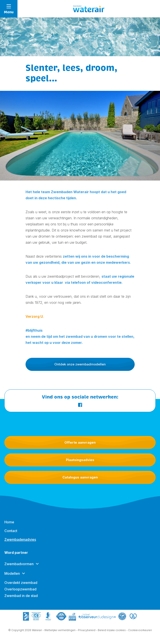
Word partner (16, 555)
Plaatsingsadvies (80, 460)
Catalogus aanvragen (80, 477)
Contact (10, 534)
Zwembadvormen (19, 567)
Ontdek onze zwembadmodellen (80, 364)
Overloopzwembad (20, 592)
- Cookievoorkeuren (139, 630)
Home (9, 525)
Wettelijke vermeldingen (60, 630)
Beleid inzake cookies (112, 630)
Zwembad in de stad (21, 598)
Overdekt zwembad (20, 585)
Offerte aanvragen (80, 442)
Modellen (12, 576)
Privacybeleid (86, 630)
